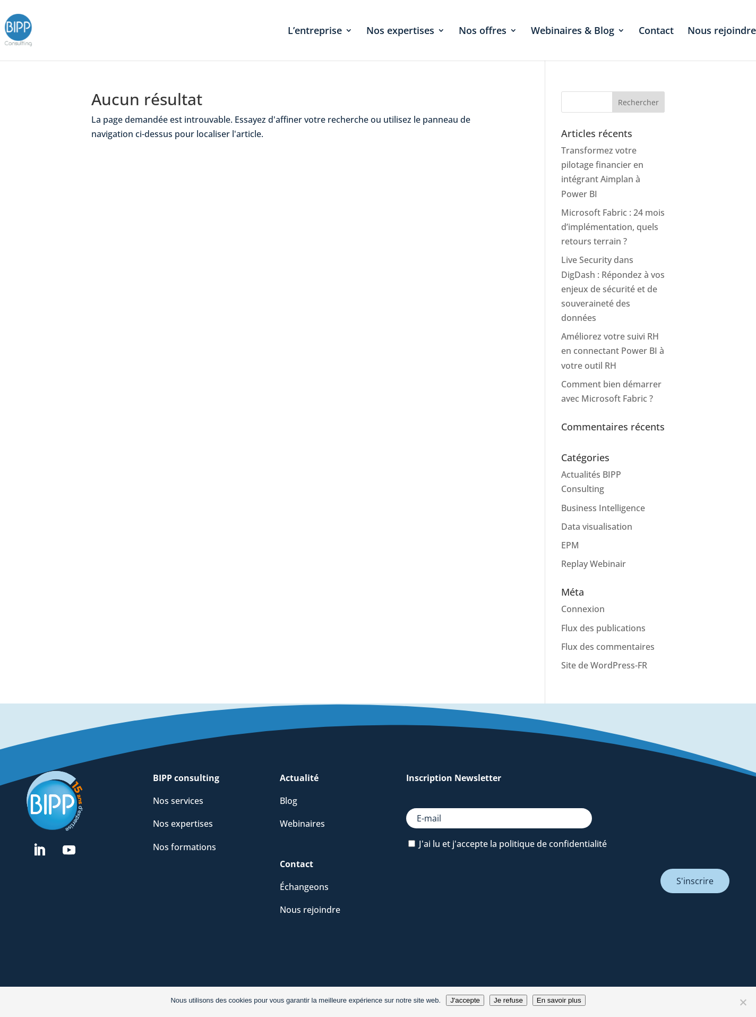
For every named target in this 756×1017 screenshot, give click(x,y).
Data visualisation (596, 526)
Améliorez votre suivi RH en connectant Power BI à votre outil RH (612, 350)
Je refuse (508, 1000)
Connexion (583, 609)
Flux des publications (603, 628)
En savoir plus (559, 1000)
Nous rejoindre (722, 32)
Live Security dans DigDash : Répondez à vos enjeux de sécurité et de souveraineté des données (613, 289)
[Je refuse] (742, 1002)
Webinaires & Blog (572, 32)
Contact (656, 32)
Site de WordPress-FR (604, 665)
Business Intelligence (603, 508)
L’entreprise (315, 32)
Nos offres (482, 32)
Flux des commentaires (608, 646)
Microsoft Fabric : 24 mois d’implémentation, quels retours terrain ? (613, 227)
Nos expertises (400, 32)
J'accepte (465, 1000)
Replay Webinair (593, 564)
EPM (570, 545)
